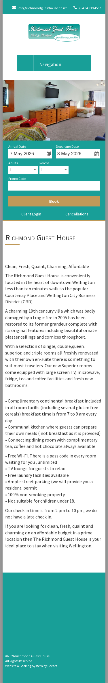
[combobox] (22, 170)
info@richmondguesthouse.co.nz (39, 8)
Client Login (31, 214)
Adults (13, 163)
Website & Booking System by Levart (31, 666)
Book (54, 201)
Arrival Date (17, 146)
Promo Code (17, 178)
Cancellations (76, 214)
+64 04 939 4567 (87, 8)
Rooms (44, 163)
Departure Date (67, 146)
